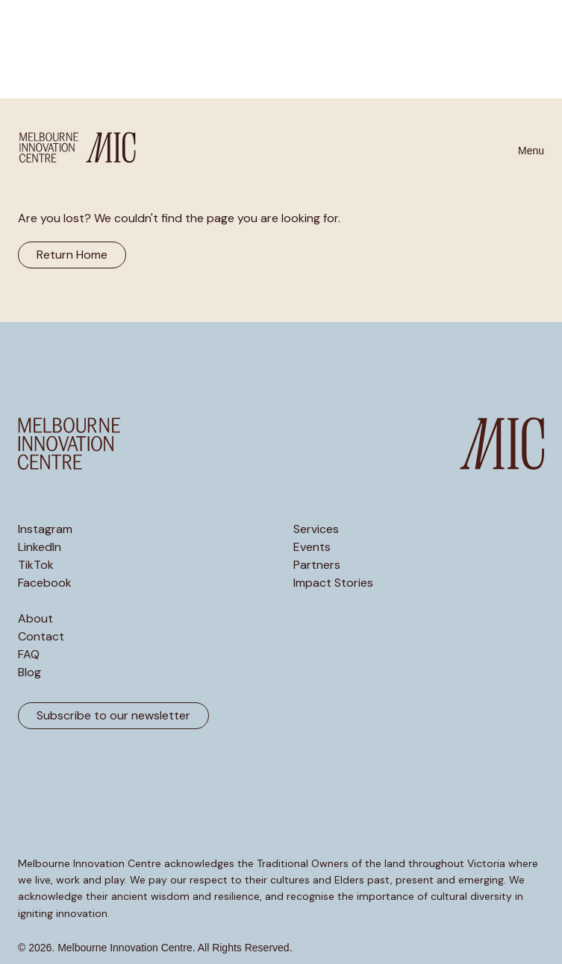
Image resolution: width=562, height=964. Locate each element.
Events (312, 547)
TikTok (36, 565)
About (35, 619)
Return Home (72, 254)
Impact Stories (333, 583)
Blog (29, 672)
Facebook (45, 583)
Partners (316, 565)
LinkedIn (39, 547)
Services (316, 529)
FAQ (29, 655)
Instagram (45, 529)
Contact (41, 637)
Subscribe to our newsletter (113, 715)
